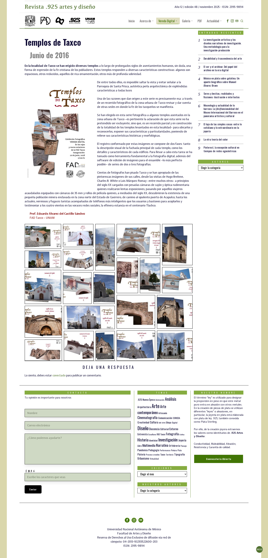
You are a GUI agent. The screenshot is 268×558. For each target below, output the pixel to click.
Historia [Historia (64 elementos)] (142, 439)
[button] (43, 236)
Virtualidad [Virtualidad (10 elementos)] (154, 458)
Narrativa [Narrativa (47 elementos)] (162, 445)
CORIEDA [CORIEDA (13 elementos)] (176, 418)
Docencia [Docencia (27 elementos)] (154, 429)
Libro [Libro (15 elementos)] (139, 445)
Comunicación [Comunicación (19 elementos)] (165, 418)
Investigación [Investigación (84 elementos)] (168, 439)
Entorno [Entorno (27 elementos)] (173, 429)
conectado (58, 375)
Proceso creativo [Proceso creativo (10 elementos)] (153, 454)
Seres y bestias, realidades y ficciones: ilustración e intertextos (222, 95)
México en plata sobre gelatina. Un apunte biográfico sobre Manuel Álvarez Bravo (221, 82)
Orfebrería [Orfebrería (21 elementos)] (174, 445)
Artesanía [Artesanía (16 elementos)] (162, 413)
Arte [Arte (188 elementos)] (155, 405)
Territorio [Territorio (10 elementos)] (169, 454)
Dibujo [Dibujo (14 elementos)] (168, 422)
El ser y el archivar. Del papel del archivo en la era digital (221, 68)
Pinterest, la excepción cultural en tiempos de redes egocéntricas (221, 149)
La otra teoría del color (216, 139)
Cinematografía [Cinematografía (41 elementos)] (147, 417)
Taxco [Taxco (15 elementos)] (162, 454)
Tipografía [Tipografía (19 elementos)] (179, 454)
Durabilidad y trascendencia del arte (223, 58)
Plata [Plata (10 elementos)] (180, 450)
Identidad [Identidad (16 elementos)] (153, 440)
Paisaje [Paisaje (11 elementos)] (184, 445)
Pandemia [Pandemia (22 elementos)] (142, 450)
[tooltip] (228, 21)
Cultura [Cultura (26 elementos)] (154, 422)
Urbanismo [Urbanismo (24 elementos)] (143, 458)
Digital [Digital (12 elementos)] (174, 422)
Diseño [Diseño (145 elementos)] (143, 428)
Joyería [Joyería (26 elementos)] (182, 440)
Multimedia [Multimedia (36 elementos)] (148, 445)
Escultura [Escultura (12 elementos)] (152, 434)
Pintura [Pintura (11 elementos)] (174, 450)
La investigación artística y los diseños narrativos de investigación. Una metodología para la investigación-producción (222, 45)
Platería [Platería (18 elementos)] (141, 454)
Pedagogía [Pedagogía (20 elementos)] (153, 450)
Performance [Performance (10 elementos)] (165, 450)
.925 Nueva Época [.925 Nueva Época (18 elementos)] (146, 399)
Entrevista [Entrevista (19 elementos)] (142, 434)
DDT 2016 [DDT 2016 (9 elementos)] (162, 422)
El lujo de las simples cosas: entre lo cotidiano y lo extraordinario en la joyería (223, 128)
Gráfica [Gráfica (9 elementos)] (181, 434)
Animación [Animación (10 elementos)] (160, 399)
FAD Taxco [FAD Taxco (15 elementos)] (161, 434)
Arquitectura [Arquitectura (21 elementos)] (144, 407)
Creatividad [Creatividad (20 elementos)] (143, 422)
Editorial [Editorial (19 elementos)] (164, 429)
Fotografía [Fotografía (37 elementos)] (172, 433)
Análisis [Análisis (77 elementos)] (170, 399)
